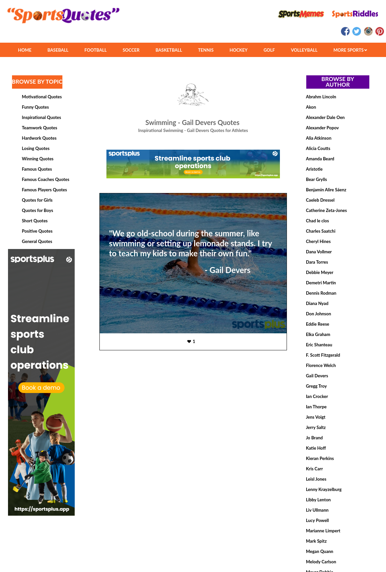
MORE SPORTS (350, 50)
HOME (24, 50)
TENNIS (206, 50)
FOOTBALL (95, 50)
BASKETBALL (168, 50)
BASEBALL (57, 50)
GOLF (269, 50)
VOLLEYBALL (304, 50)
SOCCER (131, 50)
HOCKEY (239, 50)
